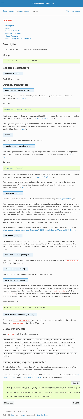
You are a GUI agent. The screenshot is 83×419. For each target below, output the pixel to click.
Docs (5, 11)
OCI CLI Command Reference (43, 3)
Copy (76, 383)
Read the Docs (42, 415)
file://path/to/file (43, 118)
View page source (73, 11)
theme (24, 415)
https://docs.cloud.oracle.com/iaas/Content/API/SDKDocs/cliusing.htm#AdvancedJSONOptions (39, 230)
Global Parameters (12, 36)
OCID (8, 274)
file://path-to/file (64, 199)
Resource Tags (21, 98)
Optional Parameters (13, 33)
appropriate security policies (31, 377)
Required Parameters (13, 31)
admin (20, 11)
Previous (8, 403)
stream (27, 11)
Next (76, 403)
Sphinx (13, 415)
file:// (24, 129)
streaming (12, 11)
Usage (7, 28)
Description (9, 26)
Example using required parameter (18, 38)
